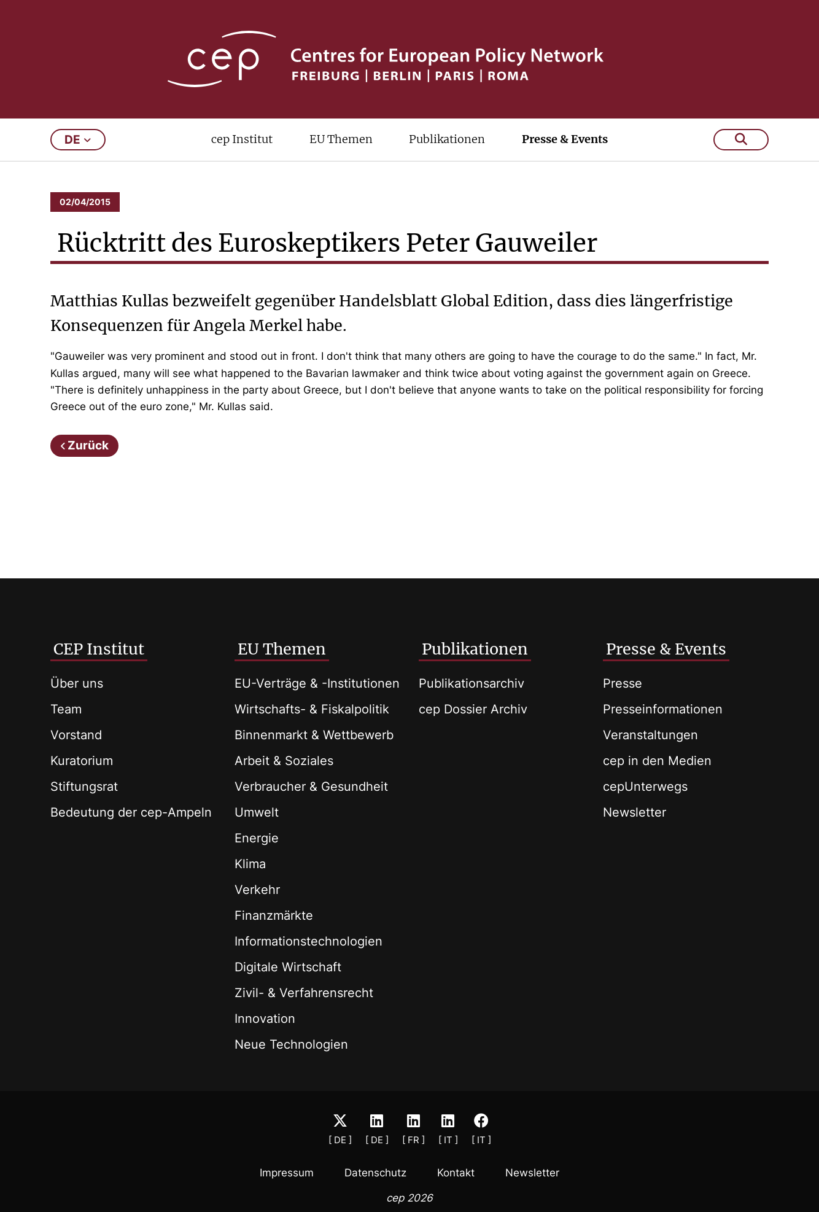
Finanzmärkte (274, 915)
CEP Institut (98, 649)
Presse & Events (565, 139)
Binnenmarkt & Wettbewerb (314, 735)
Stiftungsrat (84, 786)
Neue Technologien (291, 1044)
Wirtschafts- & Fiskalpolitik (312, 709)
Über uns (76, 683)
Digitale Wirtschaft (288, 967)
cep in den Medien (657, 760)
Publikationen (447, 139)
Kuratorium (81, 760)
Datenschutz (375, 1173)
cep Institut (242, 139)
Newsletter (634, 812)
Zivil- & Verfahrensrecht (304, 992)
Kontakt (456, 1173)
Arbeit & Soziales (284, 760)
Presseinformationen (663, 709)
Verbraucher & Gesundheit (311, 786)
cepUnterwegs (645, 786)
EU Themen (341, 139)
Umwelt (257, 812)
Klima (250, 864)
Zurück (88, 445)
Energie (257, 838)
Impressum (287, 1173)
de (77, 140)
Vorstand (76, 735)
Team (66, 709)
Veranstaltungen (650, 735)
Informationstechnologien (308, 941)
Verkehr (257, 889)
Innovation (265, 1018)
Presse (622, 683)
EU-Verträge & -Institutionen (317, 683)
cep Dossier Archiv (473, 709)
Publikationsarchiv (471, 683)
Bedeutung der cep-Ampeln (131, 812)
